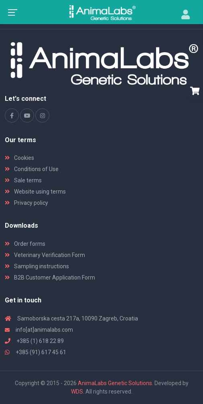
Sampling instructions (37, 266)
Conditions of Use (32, 169)
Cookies (19, 158)
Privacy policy (26, 203)
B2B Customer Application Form (50, 277)
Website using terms (35, 191)
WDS (77, 391)
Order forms (25, 244)
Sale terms (23, 180)
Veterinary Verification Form (45, 255)
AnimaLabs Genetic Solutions (115, 383)
